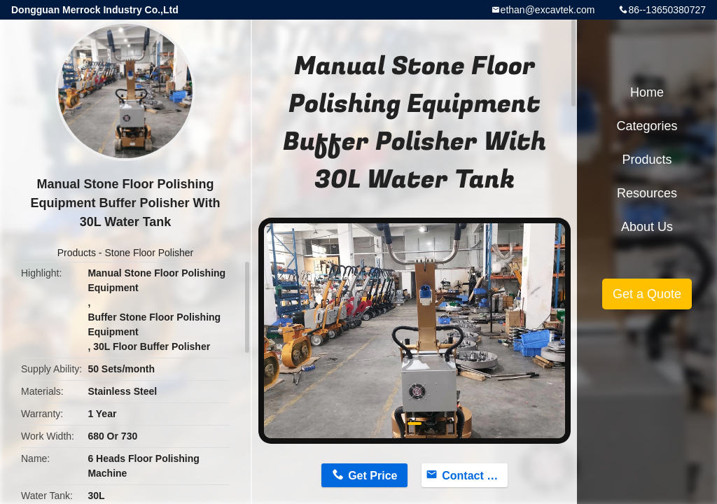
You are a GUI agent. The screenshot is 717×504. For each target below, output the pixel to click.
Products (76, 252)
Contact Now (475, 476)
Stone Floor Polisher (148, 252)
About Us (647, 227)
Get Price (372, 476)
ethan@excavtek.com (548, 9)
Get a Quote (647, 294)
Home (647, 92)
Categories (646, 126)
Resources (647, 193)
